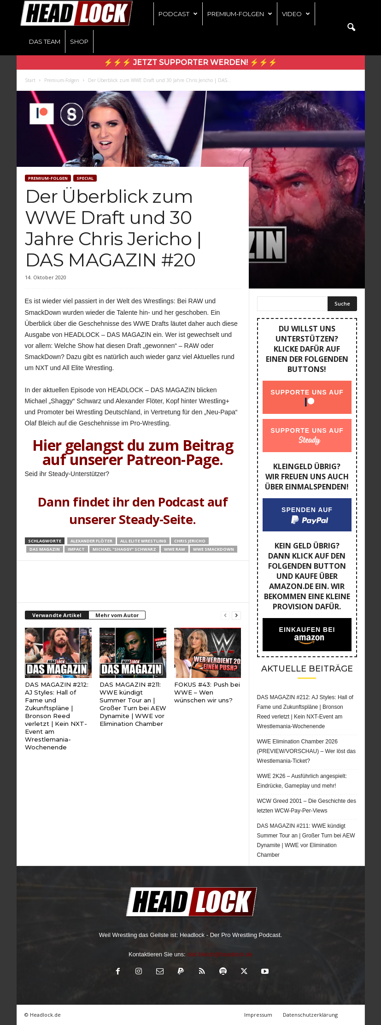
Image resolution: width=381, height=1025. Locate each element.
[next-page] (236, 615)
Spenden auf (307, 509)
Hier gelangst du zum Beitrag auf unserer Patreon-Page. (132, 452)
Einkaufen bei (307, 629)
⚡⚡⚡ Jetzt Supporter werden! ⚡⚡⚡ (190, 62)
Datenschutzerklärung (310, 1014)
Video (296, 13)
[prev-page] (225, 615)
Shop (79, 41)
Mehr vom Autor (117, 615)
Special (85, 178)
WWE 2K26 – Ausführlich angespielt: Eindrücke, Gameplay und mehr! (302, 781)
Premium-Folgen (239, 13)
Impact (76, 549)
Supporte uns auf (307, 392)
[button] (351, 28)
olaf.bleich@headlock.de (219, 954)
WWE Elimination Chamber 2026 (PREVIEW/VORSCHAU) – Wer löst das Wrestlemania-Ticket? (306, 751)
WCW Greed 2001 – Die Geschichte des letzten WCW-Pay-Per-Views (306, 806)
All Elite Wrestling (143, 541)
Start (30, 80)
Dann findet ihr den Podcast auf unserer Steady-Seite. (133, 510)
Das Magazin (44, 549)
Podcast (178, 13)
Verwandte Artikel (57, 615)
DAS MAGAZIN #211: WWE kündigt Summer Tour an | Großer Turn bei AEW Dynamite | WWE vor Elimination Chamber (133, 704)
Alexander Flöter (91, 541)
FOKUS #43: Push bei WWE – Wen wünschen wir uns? (207, 692)
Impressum (258, 1014)
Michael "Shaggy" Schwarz (124, 549)
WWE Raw (174, 549)
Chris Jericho (189, 541)
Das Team (44, 41)
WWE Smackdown (213, 549)
